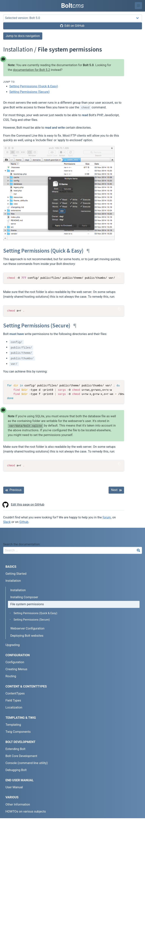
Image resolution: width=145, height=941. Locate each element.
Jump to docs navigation (23, 36)
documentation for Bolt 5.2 (31, 70)
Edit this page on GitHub (23, 504)
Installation (18, 590)
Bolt (72, 5)
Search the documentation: (21, 544)
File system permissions (27, 604)
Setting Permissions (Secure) (29, 92)
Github (23, 522)
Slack (7, 522)
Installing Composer (24, 597)
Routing (10, 676)
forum (107, 517)
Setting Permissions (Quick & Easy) (33, 86)
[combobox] (72, 550)
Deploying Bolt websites (26, 635)
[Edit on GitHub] (72, 25)
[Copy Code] (119, 276)
